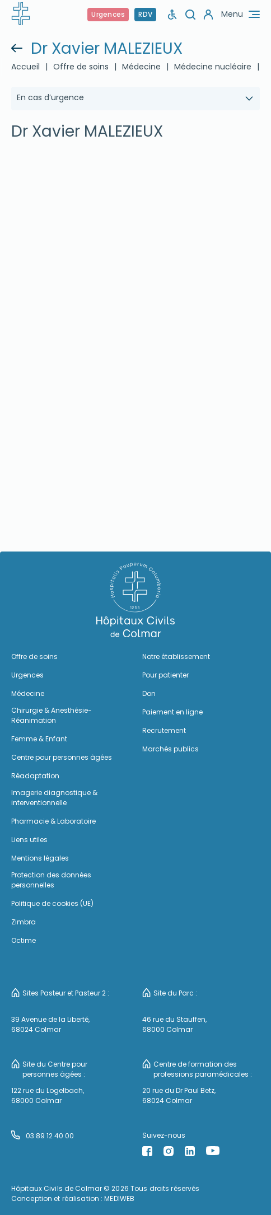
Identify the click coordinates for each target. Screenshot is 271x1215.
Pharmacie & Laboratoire (53, 821)
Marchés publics (170, 749)
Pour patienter (165, 675)
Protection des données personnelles (51, 880)
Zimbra (23, 922)
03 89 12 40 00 (42, 1135)
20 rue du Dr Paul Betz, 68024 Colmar (179, 1095)
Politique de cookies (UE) (52, 903)
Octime (23, 940)
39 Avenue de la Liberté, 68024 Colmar (50, 1024)
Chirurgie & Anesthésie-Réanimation (51, 715)
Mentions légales (40, 858)
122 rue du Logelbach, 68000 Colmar (47, 1095)
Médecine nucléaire (212, 66)
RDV (145, 14)
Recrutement (164, 730)
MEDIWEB (119, 1198)
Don (149, 693)
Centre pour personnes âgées (61, 757)
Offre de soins (81, 66)
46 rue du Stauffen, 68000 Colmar (174, 1024)
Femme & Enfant (39, 739)
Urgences (108, 14)
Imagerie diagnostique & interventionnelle (54, 797)
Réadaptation (35, 776)
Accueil (25, 66)
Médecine (141, 66)
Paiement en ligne (172, 712)
